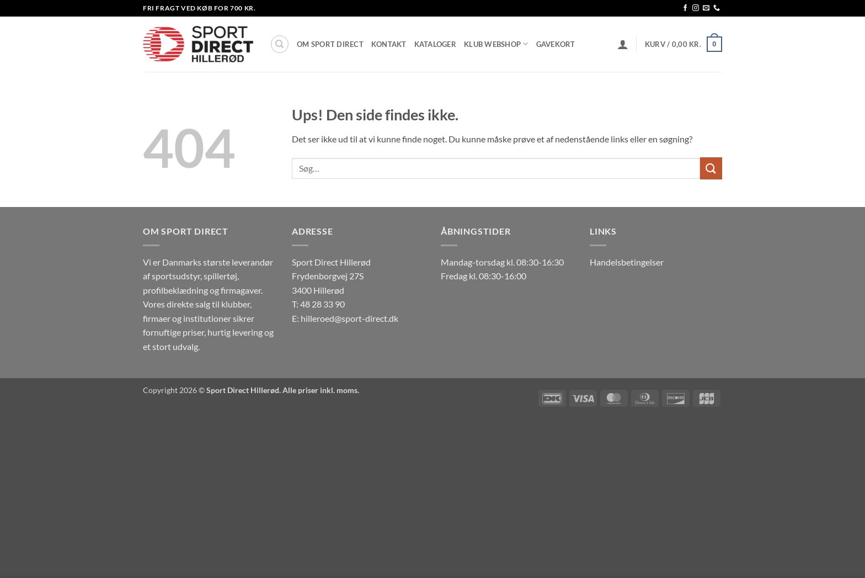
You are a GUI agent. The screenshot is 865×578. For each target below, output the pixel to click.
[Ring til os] (716, 8)
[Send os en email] (706, 8)
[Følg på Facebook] (685, 8)
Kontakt (389, 44)
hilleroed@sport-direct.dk (349, 318)
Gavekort (555, 44)
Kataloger (435, 44)
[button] (622, 44)
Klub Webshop (496, 44)
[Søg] (280, 44)
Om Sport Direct (330, 44)
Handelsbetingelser (627, 262)
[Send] (711, 168)
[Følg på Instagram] (695, 8)
